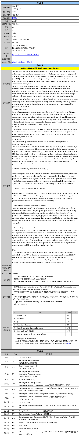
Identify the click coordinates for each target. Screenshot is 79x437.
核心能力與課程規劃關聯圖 (22, 62)
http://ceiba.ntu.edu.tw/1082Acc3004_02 (25, 55)
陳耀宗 (14, 18)
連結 (68, 343)
